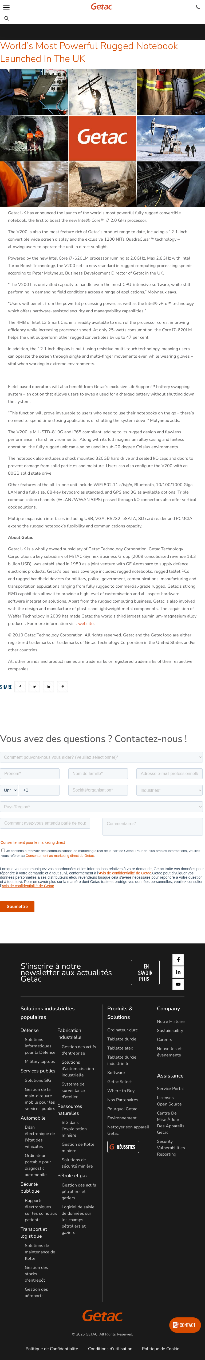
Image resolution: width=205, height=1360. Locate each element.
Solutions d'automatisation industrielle (78, 1068)
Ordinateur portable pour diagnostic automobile (38, 1165)
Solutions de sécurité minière (77, 1163)
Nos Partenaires (122, 1100)
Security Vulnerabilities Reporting (171, 1148)
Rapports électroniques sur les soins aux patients (41, 1210)
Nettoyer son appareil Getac (128, 1130)
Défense (30, 1030)
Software (116, 1073)
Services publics (38, 1071)
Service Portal (170, 1089)
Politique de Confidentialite (52, 1349)
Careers (164, 1040)
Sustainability (170, 1031)
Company (168, 1008)
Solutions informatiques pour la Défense (40, 1046)
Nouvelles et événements (169, 1052)
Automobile (33, 1118)
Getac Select (119, 1082)
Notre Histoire (171, 1021)
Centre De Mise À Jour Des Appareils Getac (170, 1122)
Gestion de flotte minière (78, 1147)
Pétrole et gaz (72, 1175)
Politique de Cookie (160, 1349)
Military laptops (40, 1061)
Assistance (170, 1075)
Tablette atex (120, 1048)
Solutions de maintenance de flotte (40, 1252)
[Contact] (198, 7)
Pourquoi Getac (122, 1109)
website (86, 624)
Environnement (122, 1118)
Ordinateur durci (123, 1030)
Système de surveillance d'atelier (73, 1090)
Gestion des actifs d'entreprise (79, 1050)
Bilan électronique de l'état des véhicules (40, 1136)
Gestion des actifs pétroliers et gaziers (79, 1191)
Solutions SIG (38, 1080)
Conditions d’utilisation (110, 1349)
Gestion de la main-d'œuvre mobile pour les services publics (40, 1099)
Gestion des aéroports (36, 1292)
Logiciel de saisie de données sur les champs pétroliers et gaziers (78, 1220)
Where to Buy (121, 1091)
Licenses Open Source (169, 1101)
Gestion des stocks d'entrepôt (36, 1274)
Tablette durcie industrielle (121, 1060)
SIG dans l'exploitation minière (74, 1129)
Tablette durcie (121, 1039)
